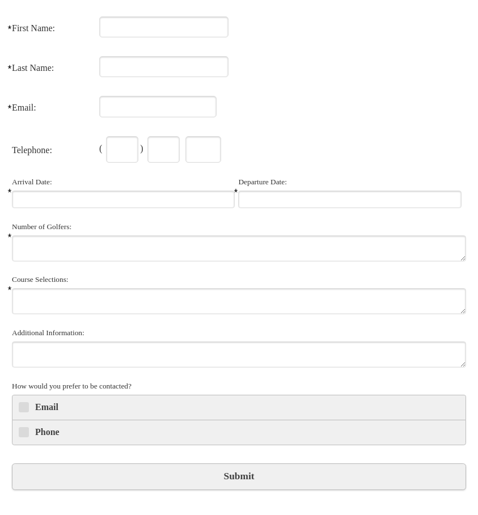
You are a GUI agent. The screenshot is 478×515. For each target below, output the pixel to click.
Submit (239, 476)
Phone (47, 432)
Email (46, 407)
